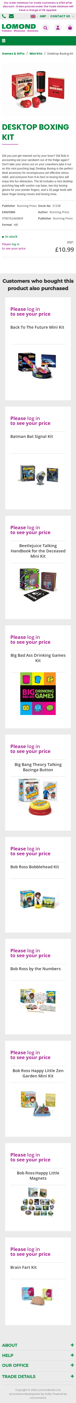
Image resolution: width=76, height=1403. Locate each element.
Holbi (48, 1394)
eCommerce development (25, 1394)
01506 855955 (4, 16)
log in (15, 244)
